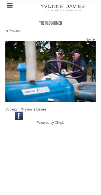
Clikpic (59, 123)
